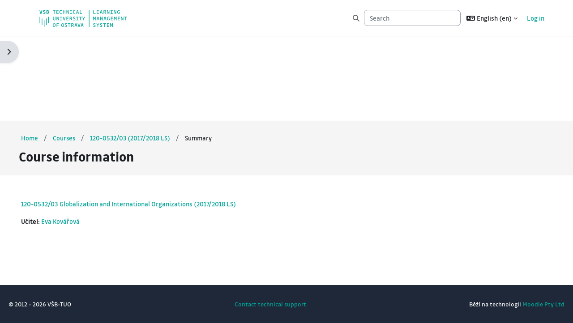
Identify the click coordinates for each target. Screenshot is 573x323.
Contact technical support (270, 304)
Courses (85, 53)
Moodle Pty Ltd (523, 304)
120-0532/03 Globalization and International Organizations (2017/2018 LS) (148, 119)
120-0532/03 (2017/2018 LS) (151, 53)
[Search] (412, 18)
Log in (535, 18)
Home (50, 53)
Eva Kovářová (82, 137)
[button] (492, 18)
